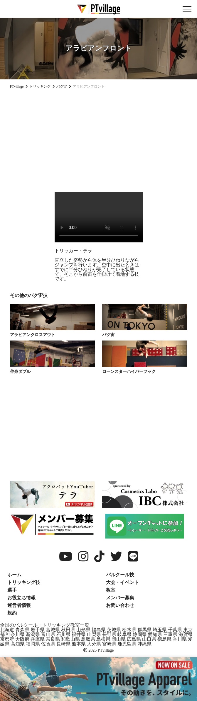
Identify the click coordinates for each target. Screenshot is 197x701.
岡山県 (119, 639)
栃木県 (129, 629)
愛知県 (155, 634)
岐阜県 (124, 634)
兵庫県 (38, 639)
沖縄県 (144, 643)
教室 (110, 589)
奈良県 (53, 639)
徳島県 (164, 639)
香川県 (180, 639)
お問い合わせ (120, 605)
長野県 (109, 634)
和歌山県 (70, 639)
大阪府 (22, 639)
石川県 (63, 634)
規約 (12, 612)
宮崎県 (109, 643)
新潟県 (33, 634)
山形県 (83, 629)
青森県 (22, 629)
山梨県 (94, 634)
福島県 (99, 629)
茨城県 (114, 629)
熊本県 (79, 643)
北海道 (7, 629)
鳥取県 (88, 639)
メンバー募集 (120, 597)
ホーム (14, 574)
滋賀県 (186, 634)
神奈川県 (15, 634)
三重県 (170, 634)
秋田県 (68, 629)
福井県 (79, 634)
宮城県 (53, 629)
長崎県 (63, 643)
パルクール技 (120, 574)
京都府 (7, 639)
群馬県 (144, 629)
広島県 (134, 639)
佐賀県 (48, 643)
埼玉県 (160, 629)
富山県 (48, 634)
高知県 (18, 643)
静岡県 (140, 634)
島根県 (103, 639)
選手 (12, 589)
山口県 (149, 639)
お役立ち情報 (21, 597)
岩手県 (38, 629)
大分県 (94, 643)
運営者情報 (19, 605)
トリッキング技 (23, 582)
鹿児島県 (126, 643)
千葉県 (175, 629)
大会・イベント (122, 582)
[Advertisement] (98, 138)
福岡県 (33, 643)
